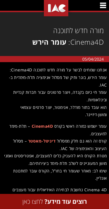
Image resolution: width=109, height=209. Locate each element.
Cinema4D (41, 126)
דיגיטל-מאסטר (41, 141)
